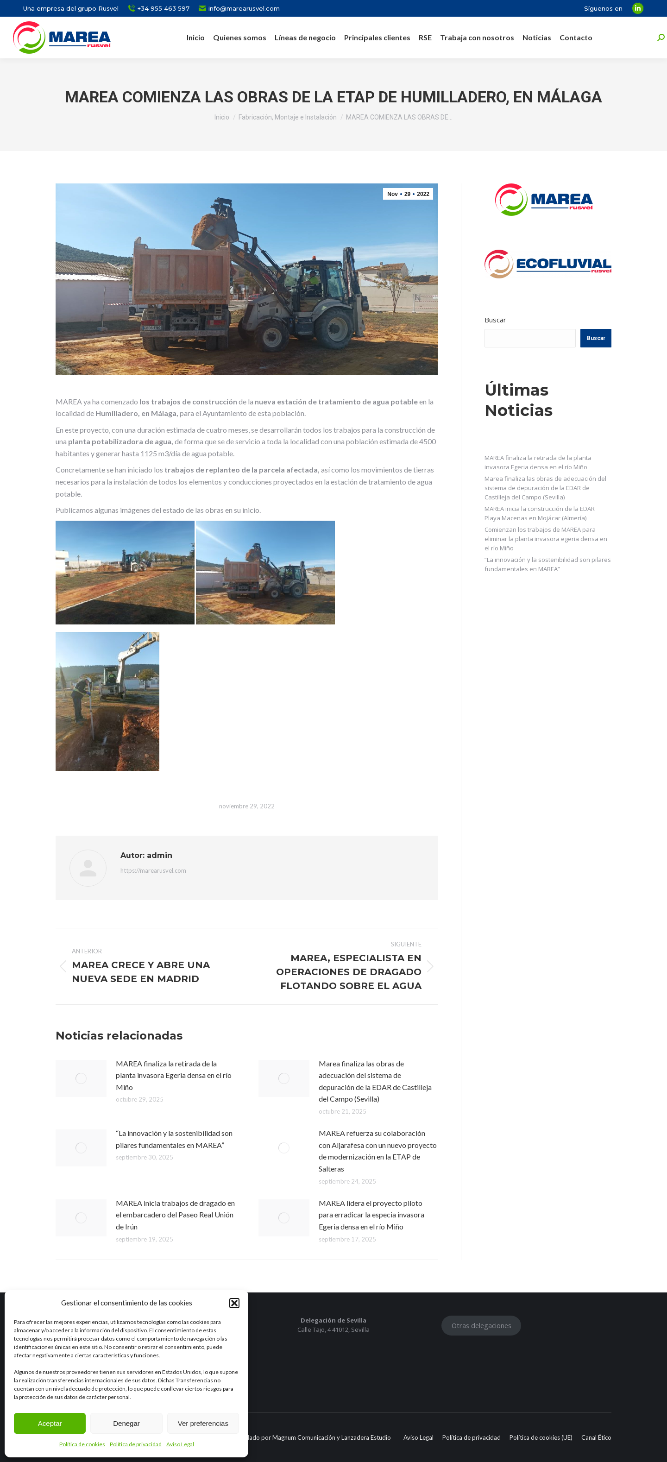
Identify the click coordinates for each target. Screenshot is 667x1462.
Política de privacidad (136, 1444)
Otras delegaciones (481, 1325)
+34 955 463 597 (158, 8)
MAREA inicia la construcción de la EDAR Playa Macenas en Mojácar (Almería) (540, 513)
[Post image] (81, 1078)
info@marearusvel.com (239, 8)
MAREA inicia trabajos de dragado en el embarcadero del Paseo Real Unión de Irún (175, 1214)
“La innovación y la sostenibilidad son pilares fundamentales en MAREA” (174, 1138)
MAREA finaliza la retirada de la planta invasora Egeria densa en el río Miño (174, 1075)
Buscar (495, 319)
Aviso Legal (180, 1444)
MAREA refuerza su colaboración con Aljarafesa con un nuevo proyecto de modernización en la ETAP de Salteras (378, 1150)
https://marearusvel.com (153, 870)
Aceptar (50, 1423)
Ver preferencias (203, 1423)
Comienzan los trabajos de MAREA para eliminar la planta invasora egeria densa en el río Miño (546, 538)
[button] (234, 1303)
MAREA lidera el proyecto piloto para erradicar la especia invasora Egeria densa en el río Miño (371, 1214)
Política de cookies (82, 1444)
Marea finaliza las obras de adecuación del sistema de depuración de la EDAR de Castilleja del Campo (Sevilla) (375, 1081)
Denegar (126, 1423)
